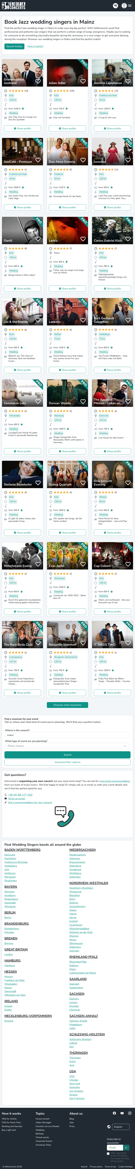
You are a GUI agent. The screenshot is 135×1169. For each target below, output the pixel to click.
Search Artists (14, 46)
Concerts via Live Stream (47, 1126)
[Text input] (115, 1148)
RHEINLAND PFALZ (83, 957)
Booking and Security (12, 1126)
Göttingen (75, 877)
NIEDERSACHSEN (82, 850)
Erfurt (72, 1061)
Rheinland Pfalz (78, 962)
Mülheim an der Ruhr (81, 932)
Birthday (40, 1133)
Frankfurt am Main (14, 980)
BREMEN (10, 938)
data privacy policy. (120, 1160)
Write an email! (16, 798)
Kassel (8, 987)
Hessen (8, 976)
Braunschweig (77, 862)
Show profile (24, 128)
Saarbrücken (76, 987)
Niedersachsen (77, 854)
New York (74, 1083)
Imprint (84, 1166)
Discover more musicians (67, 705)
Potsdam (9, 932)
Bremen (8, 943)
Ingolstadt (10, 902)
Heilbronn (10, 873)
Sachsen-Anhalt (78, 1021)
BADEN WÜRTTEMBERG (22, 850)
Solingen (74, 950)
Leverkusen (75, 925)
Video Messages (43, 1122)
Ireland (8, 1006)
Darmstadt (10, 991)
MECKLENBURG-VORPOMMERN (28, 1016)
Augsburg (9, 895)
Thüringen (75, 1057)
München (9, 891)
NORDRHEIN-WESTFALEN (88, 883)
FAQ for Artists (9, 1118)
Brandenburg (11, 928)
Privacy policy (96, 1166)
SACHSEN (76, 994)
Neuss (72, 939)
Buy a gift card (9, 1130)
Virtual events (42, 1137)
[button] (127, 5)
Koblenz (73, 965)
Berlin (7, 917)
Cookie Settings (125, 1166)
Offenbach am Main (15, 995)
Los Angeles (76, 1091)
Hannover (74, 858)
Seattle (73, 1094)
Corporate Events (44, 1141)
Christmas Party (43, 1144)
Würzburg (10, 906)
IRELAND (11, 1001)
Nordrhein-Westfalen (81, 888)
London (8, 954)
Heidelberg (10, 866)
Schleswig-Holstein (80, 1039)
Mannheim (10, 858)
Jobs (71, 1122)
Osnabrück (75, 869)
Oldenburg (75, 866)
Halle (72, 1028)
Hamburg (9, 965)
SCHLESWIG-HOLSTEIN (87, 1034)
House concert (42, 1118)
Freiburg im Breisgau (16, 862)
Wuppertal (75, 891)
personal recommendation (115, 781)
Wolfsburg (75, 873)
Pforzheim (10, 877)
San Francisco (76, 1098)
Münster (74, 936)
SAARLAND (78, 979)
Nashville (74, 1087)
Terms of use (110, 1166)
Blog (71, 1118)
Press (72, 1126)
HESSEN (10, 972)
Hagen (73, 910)
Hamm (73, 914)
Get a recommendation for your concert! (30, 802)
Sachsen (74, 998)
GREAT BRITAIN (16, 949)
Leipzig (73, 1002)
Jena (71, 1065)
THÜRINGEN (78, 1053)
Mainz (72, 969)
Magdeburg (75, 1024)
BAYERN (10, 887)
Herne (72, 917)
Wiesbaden (10, 984)
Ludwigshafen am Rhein (82, 973)
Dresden (74, 1006)
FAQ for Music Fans (11, 1122)
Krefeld (73, 921)
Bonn (72, 899)
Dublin (8, 1010)
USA (72, 1071)
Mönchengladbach (79, 928)
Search (67, 755)
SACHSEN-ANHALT (83, 1016)
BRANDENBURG (16, 924)
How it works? (35, 46)
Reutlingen (10, 880)
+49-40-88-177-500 (20, 795)
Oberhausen (76, 943)
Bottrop (73, 902)
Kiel (71, 1046)
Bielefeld (74, 895)
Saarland (74, 984)
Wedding (40, 1130)
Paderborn (75, 947)
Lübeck (73, 1043)
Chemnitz (74, 1010)
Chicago (73, 1080)
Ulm (6, 869)
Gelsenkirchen (77, 906)
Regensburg (11, 899)
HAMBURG (12, 960)
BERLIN (10, 912)
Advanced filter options (67, 762)
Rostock (8, 1021)
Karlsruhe (9, 854)
